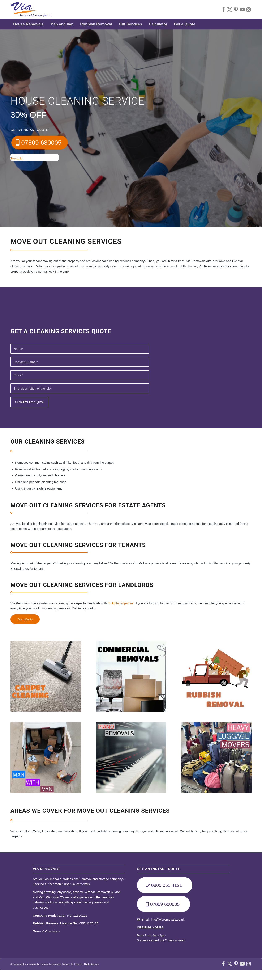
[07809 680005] (39, 142)
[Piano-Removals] (131, 757)
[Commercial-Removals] (131, 676)
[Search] (249, 24)
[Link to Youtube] (242, 9)
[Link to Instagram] (248, 9)
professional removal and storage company (93, 879)
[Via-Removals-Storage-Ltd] (31, 9)
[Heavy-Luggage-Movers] (216, 757)
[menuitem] (28, 24)
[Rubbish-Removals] (216, 676)
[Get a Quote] (25, 619)
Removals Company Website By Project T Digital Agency (70, 964)
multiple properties (121, 603)
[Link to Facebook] (223, 9)
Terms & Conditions (46, 931)
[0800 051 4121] (165, 885)
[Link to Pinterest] (236, 9)
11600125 (60, 915)
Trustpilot (16, 158)
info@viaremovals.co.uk (167, 919)
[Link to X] (229, 9)
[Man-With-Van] (45, 757)
